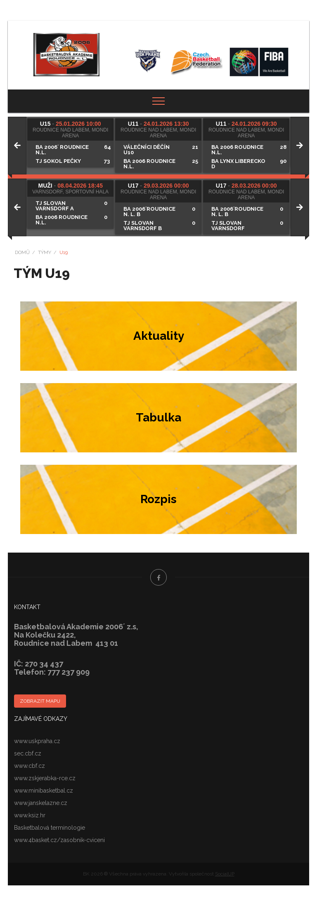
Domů (22, 252)
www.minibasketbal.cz (43, 790)
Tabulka (158, 417)
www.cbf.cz (29, 765)
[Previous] (17, 145)
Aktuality (158, 336)
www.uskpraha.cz (37, 741)
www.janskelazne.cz (40, 803)
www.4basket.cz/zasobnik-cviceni (59, 840)
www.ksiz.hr (29, 815)
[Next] (300, 145)
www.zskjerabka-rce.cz (45, 778)
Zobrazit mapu (40, 701)
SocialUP (224, 874)
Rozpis (158, 499)
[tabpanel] (71, 143)
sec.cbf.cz (27, 753)
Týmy (44, 252)
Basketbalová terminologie (49, 827)
